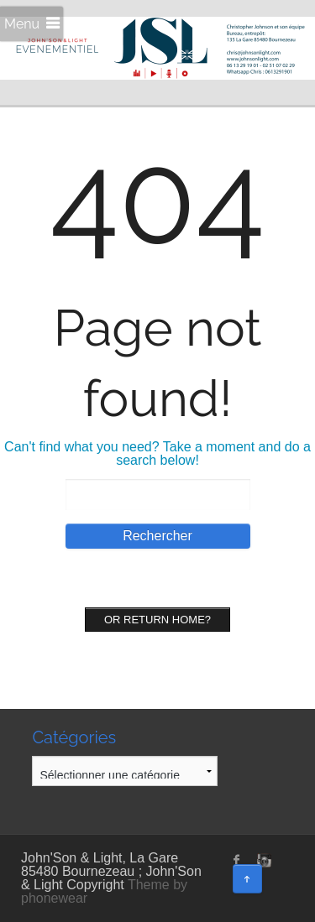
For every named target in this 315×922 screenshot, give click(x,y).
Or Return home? (157, 619)
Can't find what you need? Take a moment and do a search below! (157, 453)
